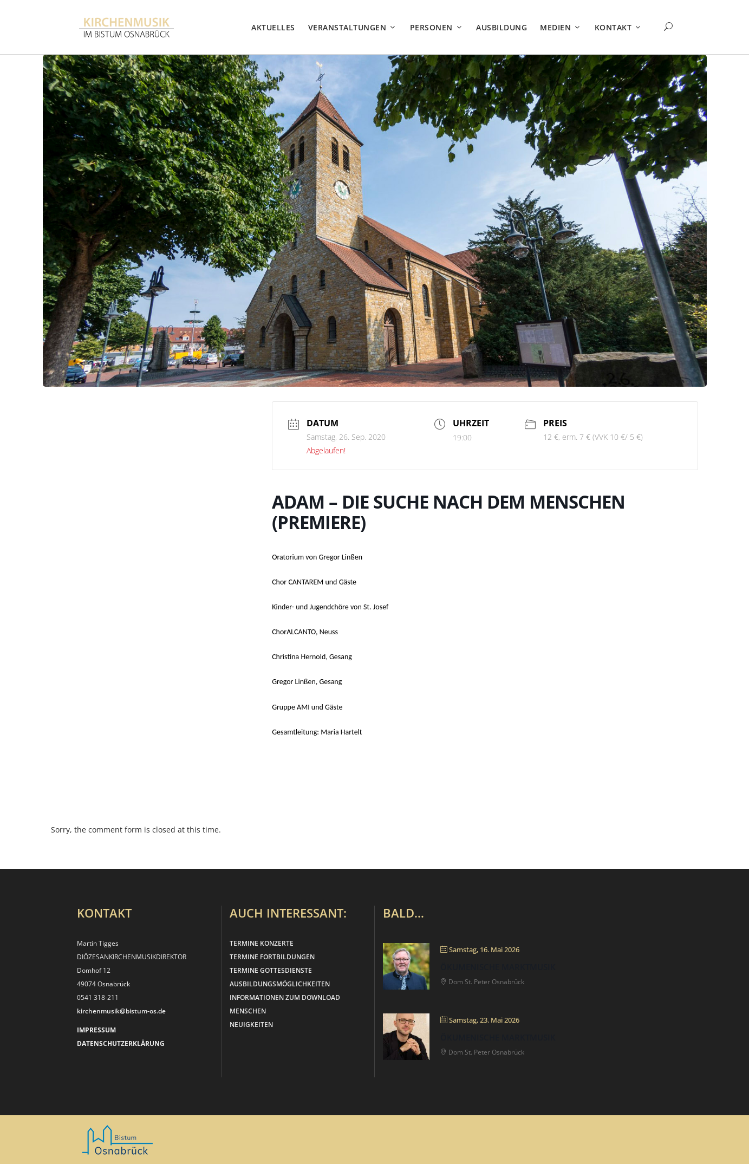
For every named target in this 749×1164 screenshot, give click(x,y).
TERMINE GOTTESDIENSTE (271, 970)
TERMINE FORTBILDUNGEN (272, 956)
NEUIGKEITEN (251, 1024)
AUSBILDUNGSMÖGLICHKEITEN (280, 984)
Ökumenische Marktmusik (498, 966)
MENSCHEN (248, 1011)
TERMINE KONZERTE (262, 943)
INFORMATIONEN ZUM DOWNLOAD (285, 997)
